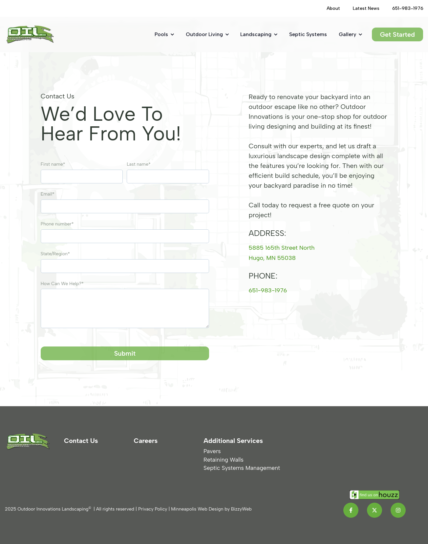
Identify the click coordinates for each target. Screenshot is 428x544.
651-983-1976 (270, 290)
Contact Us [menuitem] (81, 441)
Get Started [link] (397, 34)
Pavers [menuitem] (212, 451)
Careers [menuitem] (146, 441)
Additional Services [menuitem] (233, 441)
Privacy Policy (152, 509)
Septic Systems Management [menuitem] (241, 467)
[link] (30, 34)
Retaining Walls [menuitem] (223, 459)
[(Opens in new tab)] (405, 8)
